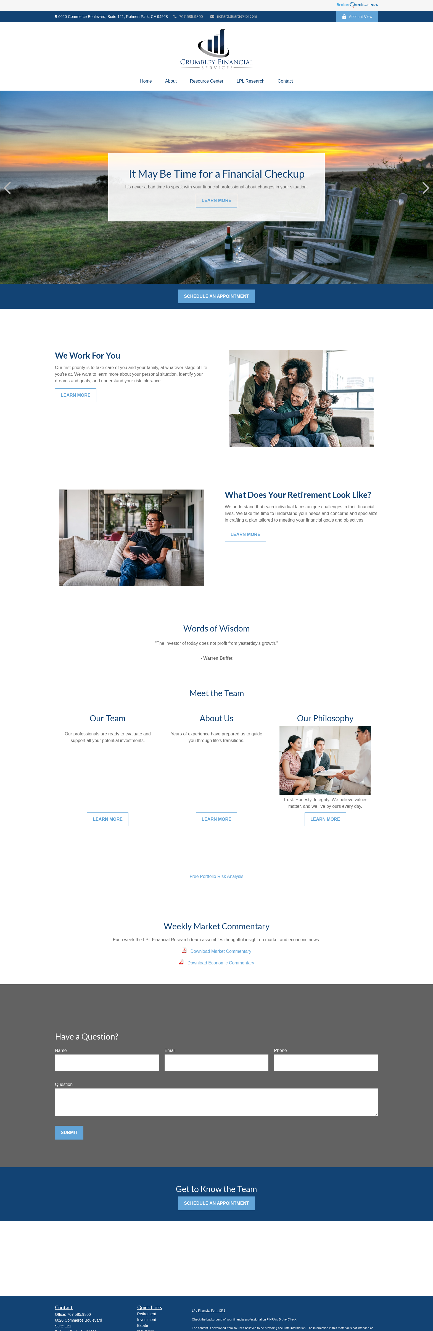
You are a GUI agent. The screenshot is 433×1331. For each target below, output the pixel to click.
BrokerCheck (287, 1319)
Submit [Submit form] (69, 1132)
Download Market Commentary (220, 951)
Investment (146, 1319)
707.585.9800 (188, 16)
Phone (280, 1050)
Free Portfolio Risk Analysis (217, 876)
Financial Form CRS (211, 1310)
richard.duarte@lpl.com (233, 16)
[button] (146, 81)
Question (64, 1084)
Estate (142, 1325)
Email (170, 1050)
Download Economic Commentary (221, 963)
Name (61, 1050)
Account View (357, 16)
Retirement (146, 1314)
